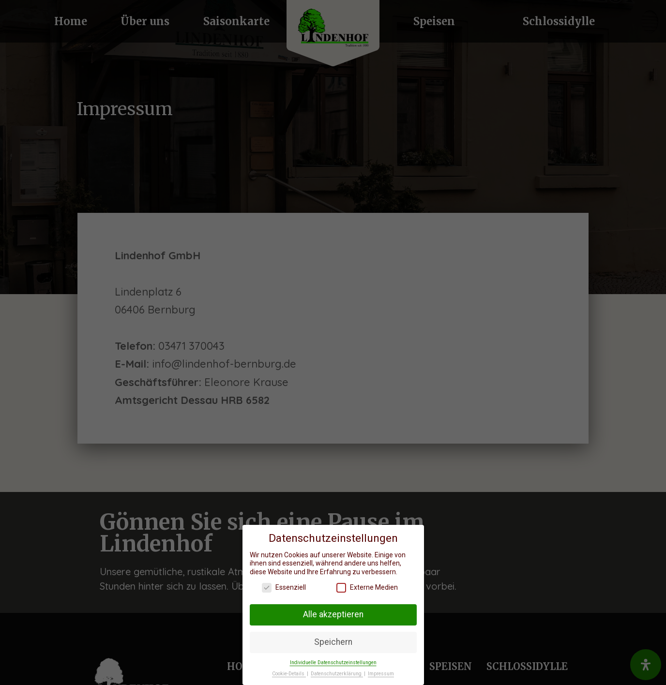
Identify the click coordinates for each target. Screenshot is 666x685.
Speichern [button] (333, 642)
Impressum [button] (381, 673)
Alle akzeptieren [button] (333, 614)
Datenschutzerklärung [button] (337, 673)
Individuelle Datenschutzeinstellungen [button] (333, 662)
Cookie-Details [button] (289, 673)
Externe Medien (367, 587)
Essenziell (284, 587)
